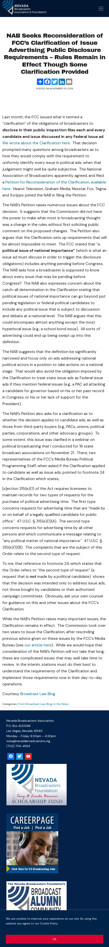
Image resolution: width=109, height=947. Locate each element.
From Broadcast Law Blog (35, 704)
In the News (61, 704)
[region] (54, 928)
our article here (38, 645)
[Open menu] (101, 9)
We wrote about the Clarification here (36, 143)
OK (54, 939)
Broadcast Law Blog (37, 693)
